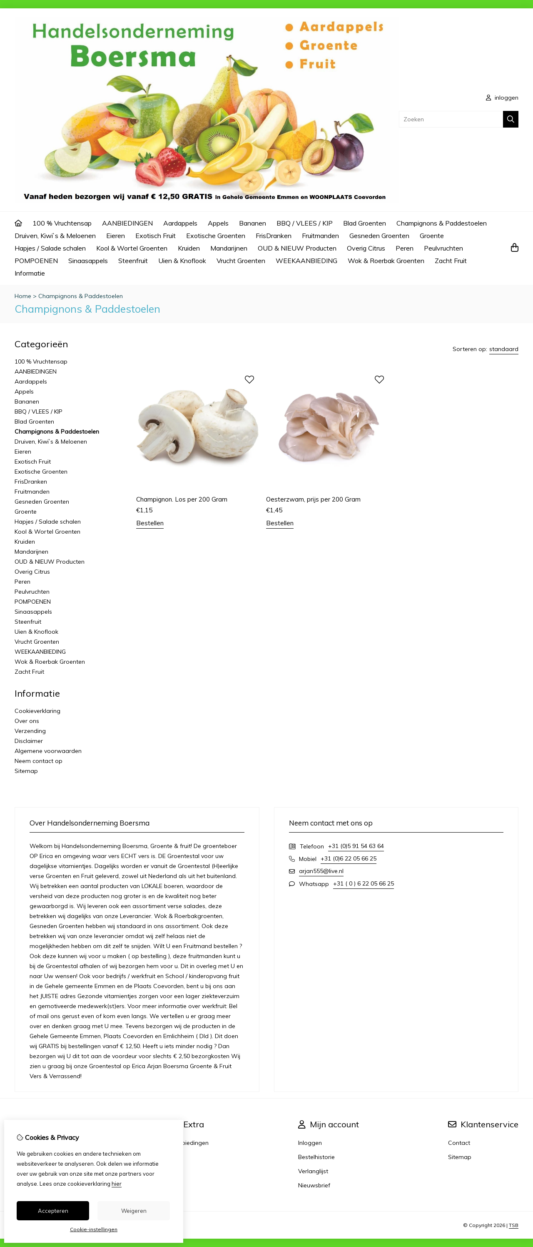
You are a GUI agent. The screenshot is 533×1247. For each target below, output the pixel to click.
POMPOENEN (36, 260)
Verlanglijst (313, 1171)
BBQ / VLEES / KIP (304, 223)
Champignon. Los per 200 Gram (181, 499)
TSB (513, 1225)
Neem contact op (38, 761)
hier (117, 1183)
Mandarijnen (228, 248)
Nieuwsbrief (314, 1185)
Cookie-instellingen (93, 1229)
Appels (218, 223)
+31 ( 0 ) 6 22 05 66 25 (363, 883)
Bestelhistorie (316, 1157)
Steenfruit (133, 260)
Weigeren (134, 1210)
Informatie (30, 273)
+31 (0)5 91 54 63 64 (356, 846)
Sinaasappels (88, 260)
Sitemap (26, 771)
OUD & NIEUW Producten (297, 248)
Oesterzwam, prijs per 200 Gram (313, 499)
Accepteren (53, 1210)
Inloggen (310, 1143)
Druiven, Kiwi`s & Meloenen (55, 235)
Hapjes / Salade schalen (50, 248)
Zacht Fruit (451, 260)
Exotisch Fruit (155, 235)
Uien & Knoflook (182, 260)
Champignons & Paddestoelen (441, 223)
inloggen (502, 97)
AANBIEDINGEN (127, 223)
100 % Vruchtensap (62, 223)
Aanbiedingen (190, 1143)
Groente (432, 235)
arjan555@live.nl (321, 871)
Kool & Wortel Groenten (131, 248)
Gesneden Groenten (379, 235)
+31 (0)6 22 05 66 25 (348, 858)
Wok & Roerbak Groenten (386, 260)
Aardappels (180, 223)
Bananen (252, 223)
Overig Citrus (366, 248)
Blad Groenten (364, 223)
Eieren (115, 235)
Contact (459, 1143)
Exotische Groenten (215, 235)
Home (23, 296)
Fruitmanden (320, 235)
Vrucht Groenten (241, 260)
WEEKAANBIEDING (306, 260)
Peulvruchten (443, 248)
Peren (404, 248)
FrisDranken (273, 235)
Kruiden (189, 248)
